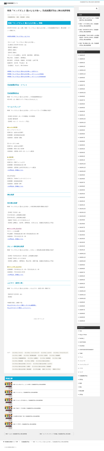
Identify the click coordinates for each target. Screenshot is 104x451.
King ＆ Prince (83, 334)
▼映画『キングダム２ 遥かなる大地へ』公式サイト (22, 71)
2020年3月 (82, 279)
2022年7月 (82, 182)
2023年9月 (82, 130)
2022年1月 (82, 205)
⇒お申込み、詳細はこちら (15, 170)
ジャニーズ (82, 360)
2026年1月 (82, 66)
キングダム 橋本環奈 (45, 358)
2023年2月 (82, 156)
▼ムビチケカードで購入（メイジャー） (19, 308)
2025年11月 (82, 74)
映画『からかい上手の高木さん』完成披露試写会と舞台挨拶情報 (28, 400)
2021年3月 (82, 242)
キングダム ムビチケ (46, 352)
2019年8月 (82, 306)
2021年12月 (82, 208)
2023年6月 (82, 141)
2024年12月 (82, 92)
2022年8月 (82, 178)
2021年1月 (82, 250)
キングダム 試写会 (29, 361)
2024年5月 (82, 107)
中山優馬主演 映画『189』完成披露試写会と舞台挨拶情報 (26, 416)
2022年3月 (82, 197)
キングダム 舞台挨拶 (18, 361)
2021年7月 (82, 227)
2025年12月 (82, 70)
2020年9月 (82, 264)
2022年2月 (82, 201)
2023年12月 (82, 118)
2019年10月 (82, 298)
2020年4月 (82, 276)
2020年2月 (82, 283)
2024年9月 (82, 96)
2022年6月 (82, 186)
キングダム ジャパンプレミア (32, 352)
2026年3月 (82, 59)
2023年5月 (82, 145)
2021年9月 (82, 220)
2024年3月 (82, 111)
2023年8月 (82, 133)
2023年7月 (82, 137)
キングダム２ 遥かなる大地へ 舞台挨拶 (22, 369)
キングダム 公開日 (17, 355)
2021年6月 (82, 231)
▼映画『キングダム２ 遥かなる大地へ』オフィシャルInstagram (26, 76)
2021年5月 (82, 235)
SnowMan (81, 345)
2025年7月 (82, 85)
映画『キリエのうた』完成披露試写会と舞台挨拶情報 (25, 392)
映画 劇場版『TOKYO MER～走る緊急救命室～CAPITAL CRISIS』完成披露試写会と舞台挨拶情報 (89, 37)
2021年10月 (82, 216)
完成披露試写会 (11, 17)
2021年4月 (82, 238)
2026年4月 (82, 55)
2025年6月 (82, 89)
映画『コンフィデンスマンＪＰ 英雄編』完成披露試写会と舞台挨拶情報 (56, 433)
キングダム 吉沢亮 (42, 355)
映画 (18, 17)
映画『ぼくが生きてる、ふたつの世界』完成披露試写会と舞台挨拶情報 (29, 384)
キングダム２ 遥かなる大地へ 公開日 (21, 366)
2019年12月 (82, 291)
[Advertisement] (39, 331)
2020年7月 (82, 272)
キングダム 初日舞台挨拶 (30, 355)
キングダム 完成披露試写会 (19, 358)
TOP (11, 441)
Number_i (81, 338)
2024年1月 (82, 115)
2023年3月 (82, 152)
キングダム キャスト (18, 352)
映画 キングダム (47, 369)
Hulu (80, 331)
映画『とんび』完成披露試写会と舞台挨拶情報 (16, 433)
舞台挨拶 (22, 17)
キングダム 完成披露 (55, 355)
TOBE (81, 353)
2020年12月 (82, 253)
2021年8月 (82, 223)
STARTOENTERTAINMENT (86, 349)
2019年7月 (82, 309)
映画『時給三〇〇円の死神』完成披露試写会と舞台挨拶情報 (27, 408)
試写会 (27, 17)
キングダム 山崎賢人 (33, 358)
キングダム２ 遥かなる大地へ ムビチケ (42, 363)
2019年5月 (82, 317)
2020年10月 (82, 261)
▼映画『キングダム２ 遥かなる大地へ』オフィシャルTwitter (25, 74)
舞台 (80, 387)
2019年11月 (82, 294)
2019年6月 (82, 313)
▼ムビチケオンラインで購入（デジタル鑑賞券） (22, 305)
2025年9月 (82, 77)
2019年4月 (82, 321)
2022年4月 (82, 193)
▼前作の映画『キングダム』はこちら (18, 36)
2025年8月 (82, 81)
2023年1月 (82, 160)
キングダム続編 (36, 369)
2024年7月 (82, 100)
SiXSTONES (82, 342)
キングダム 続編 (57, 358)
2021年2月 (82, 246)
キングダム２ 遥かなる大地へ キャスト (22, 363)
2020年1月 (82, 287)
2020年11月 (82, 257)
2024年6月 (82, 104)
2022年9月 (82, 175)
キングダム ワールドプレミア (61, 352)
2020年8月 (82, 268)
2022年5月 (82, 190)
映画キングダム (56, 369)
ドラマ (81, 368)
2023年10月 (82, 126)
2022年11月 (82, 167)
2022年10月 (82, 171)
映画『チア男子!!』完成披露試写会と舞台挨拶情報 (24, 424)
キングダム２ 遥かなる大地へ (43, 361)
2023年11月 (82, 122)
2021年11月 (82, 212)
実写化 (81, 379)
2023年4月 (82, 148)
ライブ (81, 372)
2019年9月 (82, 302)
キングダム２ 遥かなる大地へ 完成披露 (41, 366)
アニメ (81, 357)
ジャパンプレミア (84, 364)
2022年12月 (82, 163)
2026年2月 (82, 62)
